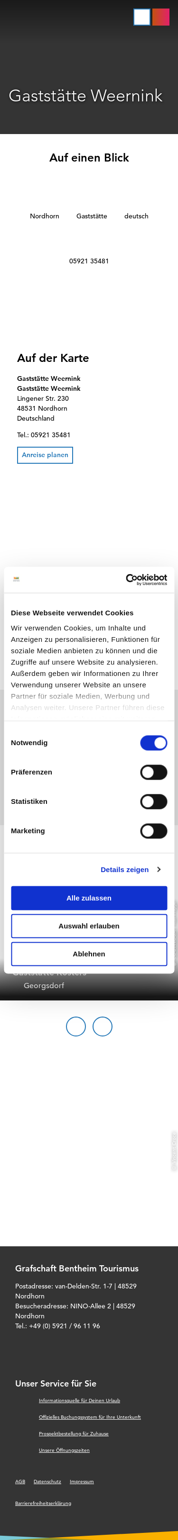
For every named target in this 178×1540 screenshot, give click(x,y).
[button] (45, 455)
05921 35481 (89, 261)
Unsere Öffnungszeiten (64, 1450)
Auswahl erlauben (88, 926)
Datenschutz (47, 1481)
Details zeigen (125, 869)
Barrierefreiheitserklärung (43, 1503)
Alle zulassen (89, 898)
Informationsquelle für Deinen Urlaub (79, 1400)
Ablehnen (89, 954)
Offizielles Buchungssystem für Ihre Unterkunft (90, 1417)
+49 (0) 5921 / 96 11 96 (64, 1326)
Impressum (82, 1481)
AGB (20, 1481)
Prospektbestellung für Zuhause (74, 1434)
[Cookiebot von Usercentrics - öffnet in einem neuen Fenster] (126, 580)
